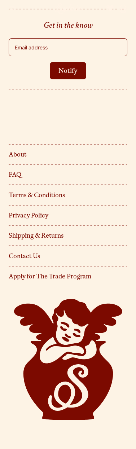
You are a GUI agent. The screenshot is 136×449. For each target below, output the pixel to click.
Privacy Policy (28, 215)
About (17, 154)
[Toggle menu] (13, 8)
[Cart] (123, 8)
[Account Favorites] (110, 8)
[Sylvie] (68, 8)
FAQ (15, 174)
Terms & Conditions (37, 195)
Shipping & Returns (36, 235)
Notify (68, 70)
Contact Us (24, 256)
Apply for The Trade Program (50, 276)
